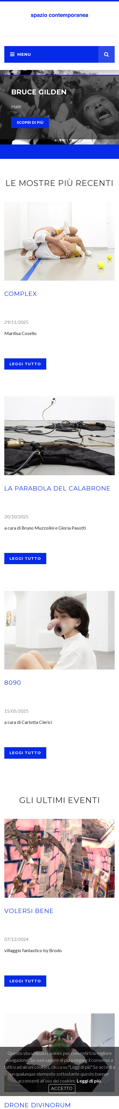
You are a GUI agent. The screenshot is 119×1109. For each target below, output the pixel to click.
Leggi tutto (25, 364)
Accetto (62, 1088)
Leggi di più (89, 1080)
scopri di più (30, 122)
